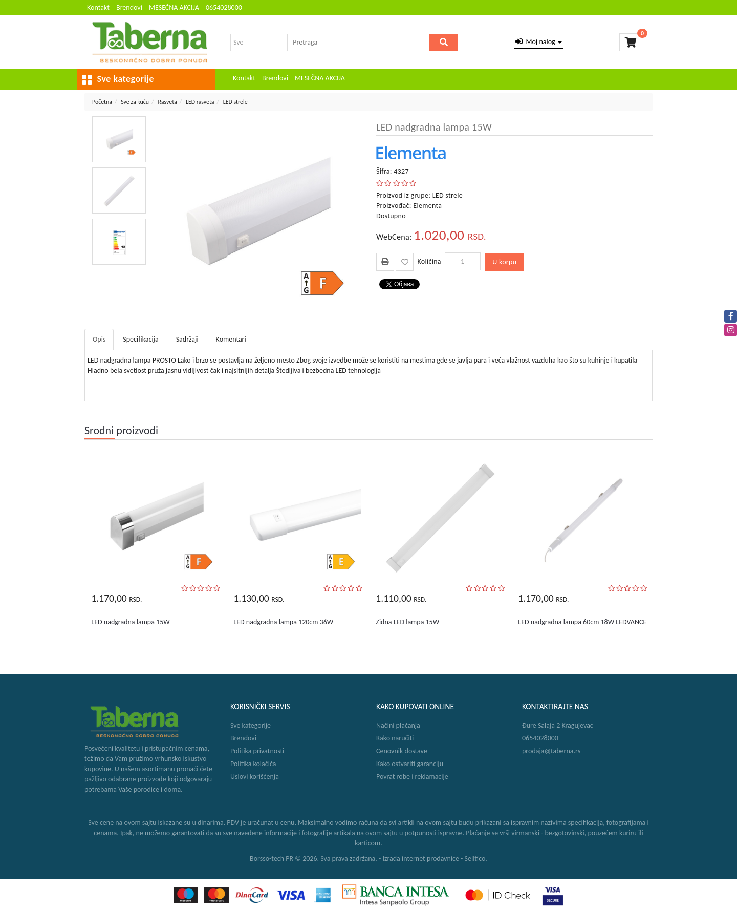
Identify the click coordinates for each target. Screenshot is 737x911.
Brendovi (129, 7)
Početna (102, 101)
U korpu (504, 262)
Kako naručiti (395, 738)
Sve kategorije (250, 725)
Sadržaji (187, 339)
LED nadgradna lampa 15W (130, 622)
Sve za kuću (135, 101)
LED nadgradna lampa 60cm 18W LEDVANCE (582, 622)
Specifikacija (140, 339)
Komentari (231, 339)
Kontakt (98, 7)
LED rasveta (200, 101)
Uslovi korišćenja (254, 776)
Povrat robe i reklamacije (412, 776)
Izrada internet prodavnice (420, 858)
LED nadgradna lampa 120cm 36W (283, 622)
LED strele (235, 101)
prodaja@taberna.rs (551, 751)
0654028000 (224, 7)
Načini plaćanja (398, 725)
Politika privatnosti (257, 751)
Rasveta (167, 101)
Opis (99, 339)
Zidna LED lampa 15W (407, 622)
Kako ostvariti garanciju (409, 763)
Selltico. (476, 858)
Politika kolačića (253, 763)
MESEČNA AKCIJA (174, 7)
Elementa (427, 205)
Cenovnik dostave (401, 751)
